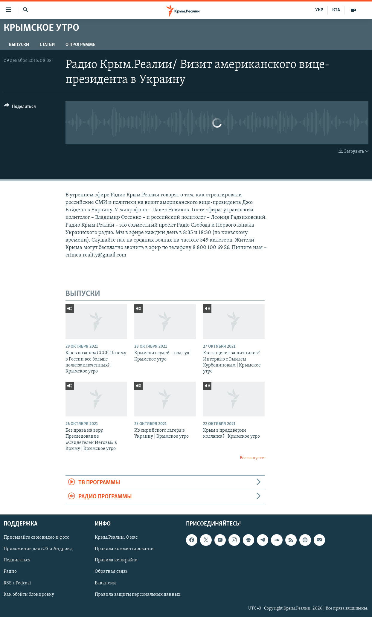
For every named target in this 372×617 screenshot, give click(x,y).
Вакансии (105, 583)
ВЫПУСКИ (19, 44)
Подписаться (17, 560)
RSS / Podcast (17, 583)
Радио (10, 571)
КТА (336, 10)
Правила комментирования (125, 548)
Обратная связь (111, 571)
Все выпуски (252, 458)
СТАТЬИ (47, 44)
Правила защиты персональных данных (137, 594)
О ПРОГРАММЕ (80, 44)
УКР (319, 10)
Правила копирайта (116, 560)
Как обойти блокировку (29, 594)
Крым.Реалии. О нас (116, 537)
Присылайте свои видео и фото (36, 537)
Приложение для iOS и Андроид (38, 548)
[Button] (20, 107)
